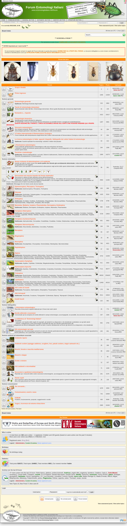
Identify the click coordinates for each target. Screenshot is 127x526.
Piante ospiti (19, 378)
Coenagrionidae (45, 194)
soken (117, 104)
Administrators (20, 443)
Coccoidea (43, 227)
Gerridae (17, 214)
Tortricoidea (42, 285)
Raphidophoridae (20, 202)
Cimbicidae (38, 263)
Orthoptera (19, 199)
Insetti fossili (19, 299)
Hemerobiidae (45, 244)
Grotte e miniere (20, 361)
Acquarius (117, 346)
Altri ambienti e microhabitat (25, 366)
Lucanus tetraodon (117, 340)
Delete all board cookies (8, 409)
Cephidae (32, 263)
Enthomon (85, 474)
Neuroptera (19, 242)
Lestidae (89, 194)
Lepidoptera (19, 280)
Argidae (25, 263)
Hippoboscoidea (28, 257)
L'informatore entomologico (25, 307)
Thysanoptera (52, 290)
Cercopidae (36, 221)
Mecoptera (18, 230)
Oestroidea (71, 257)
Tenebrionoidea (73, 277)
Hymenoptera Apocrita (23, 267)
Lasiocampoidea (56, 283)
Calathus (98, 473)
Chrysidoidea (42, 269)
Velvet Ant (116, 90)
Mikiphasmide (14, 478)
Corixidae (83, 213)
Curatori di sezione (31, 443)
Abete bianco (117, 296)
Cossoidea (59, 282)
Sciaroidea (10, 258)
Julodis (116, 310)
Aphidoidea (35, 227)
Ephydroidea (19, 257)
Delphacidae (66, 221)
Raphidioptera (20, 247)
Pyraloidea (20, 285)
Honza (117, 332)
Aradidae (53, 213)
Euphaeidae (74, 194)
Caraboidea (52, 275)
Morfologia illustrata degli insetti (32, 103)
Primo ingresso (20, 93)
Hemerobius (117, 250)
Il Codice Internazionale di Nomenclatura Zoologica (33, 133)
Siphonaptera (35, 290)
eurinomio (93, 474)
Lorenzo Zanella (67, 476)
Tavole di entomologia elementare (27, 107)
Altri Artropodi (20, 293)
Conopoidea (67, 255)
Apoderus (91, 473)
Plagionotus (47, 478)
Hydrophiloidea (35, 277)
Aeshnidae (26, 194)
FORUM (17, 398)
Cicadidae (52, 221)
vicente (84, 478)
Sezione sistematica (8, 159)
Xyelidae (89, 263)
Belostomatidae (61, 213)
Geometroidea (19, 283)
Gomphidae (82, 194)
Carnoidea (49, 255)
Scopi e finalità (20, 87)
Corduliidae (66, 194)
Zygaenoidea (62, 285)
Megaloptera (19, 236)
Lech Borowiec (49, 476)
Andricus (67, 473)
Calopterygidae (35, 194)
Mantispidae (54, 244)
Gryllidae (32, 201)
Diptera (17, 253)
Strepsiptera (43, 290)
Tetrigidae (38, 202)
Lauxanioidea (38, 257)
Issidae (72, 221)
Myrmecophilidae (60, 201)
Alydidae (38, 213)
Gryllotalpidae (40, 201)
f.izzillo (117, 369)
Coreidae (76, 213)
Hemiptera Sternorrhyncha (24, 225)
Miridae (30, 214)
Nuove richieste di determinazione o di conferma (32, 161)
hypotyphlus (35, 476)
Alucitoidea (33, 282)
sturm (117, 357)
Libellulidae (18, 196)
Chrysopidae (36, 244)
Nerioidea (64, 257)
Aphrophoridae (27, 221)
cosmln (116, 155)
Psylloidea (50, 227)
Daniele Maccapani (58, 474)
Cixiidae (58, 221)
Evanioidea (58, 269)
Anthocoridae (45, 213)
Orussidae (58, 263)
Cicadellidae (44, 221)
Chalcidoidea (33, 269)
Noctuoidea (76, 283)
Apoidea (25, 269)
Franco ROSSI (116, 290)
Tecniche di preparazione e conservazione (28, 156)
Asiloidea (34, 255)
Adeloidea (26, 282)
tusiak (79, 478)
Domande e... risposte (23, 113)
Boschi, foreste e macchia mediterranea (29, 349)
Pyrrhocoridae (59, 214)
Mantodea (54, 207)
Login (4, 488)
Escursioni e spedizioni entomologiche (29, 372)
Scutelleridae (84, 214)
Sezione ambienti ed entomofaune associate (16, 335)
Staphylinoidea (62, 277)
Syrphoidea (48, 258)
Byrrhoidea (44, 275)
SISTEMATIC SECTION (43, 20)
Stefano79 (117, 181)
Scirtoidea (54, 277)
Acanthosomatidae (29, 213)
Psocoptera (26, 290)
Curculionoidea (86, 275)
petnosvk (117, 389)
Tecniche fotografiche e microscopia (81, 154)
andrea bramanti (57, 473)
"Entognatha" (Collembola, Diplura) (48, 295)
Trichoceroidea (80, 258)
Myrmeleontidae (63, 244)
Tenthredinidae (81, 263)
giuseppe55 (116, 269)
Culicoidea (75, 255)
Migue (115, 476)
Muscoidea (46, 257)
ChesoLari (117, 115)
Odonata (18, 192)
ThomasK (72, 478)
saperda (61, 478)
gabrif (110, 474)
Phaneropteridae (80, 201)
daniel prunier (117, 142)
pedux (40, 478)
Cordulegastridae (56, 194)
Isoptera (47, 207)
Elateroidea (26, 277)
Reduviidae (67, 214)
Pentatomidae (50, 214)
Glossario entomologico (23, 128)
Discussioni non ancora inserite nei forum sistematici (34, 176)
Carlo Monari (112, 473)
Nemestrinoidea (56, 257)
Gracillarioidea (28, 283)
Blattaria (25, 207)
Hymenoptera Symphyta (23, 261)
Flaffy (117, 148)
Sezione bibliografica (9, 305)
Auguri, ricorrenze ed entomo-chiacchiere (30, 403)
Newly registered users (44, 443)
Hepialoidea (37, 283)
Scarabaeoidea (45, 277)
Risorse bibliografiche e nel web (33, 154)
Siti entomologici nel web (24, 329)
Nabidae (36, 214)
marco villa (116, 95)
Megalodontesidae (49, 263)
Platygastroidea (78, 269)
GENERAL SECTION (28, 20)
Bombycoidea (42, 282)
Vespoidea (18, 270)
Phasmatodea (62, 207)
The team (18, 409)
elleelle (116, 406)
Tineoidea (35, 285)
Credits (57, 520)
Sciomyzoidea (18, 258)
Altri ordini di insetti (22, 288)
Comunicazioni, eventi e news (25, 392)
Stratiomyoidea (39, 258)
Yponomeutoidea (52, 285)
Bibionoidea (41, 255)
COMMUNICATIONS (14, 20)
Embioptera (40, 207)
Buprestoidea (36, 275)
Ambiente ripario (21, 338)
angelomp (83, 473)
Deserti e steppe (21, 355)
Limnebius (58, 476)
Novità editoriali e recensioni (25, 313)
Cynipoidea (50, 269)
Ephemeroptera (28, 189)
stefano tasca (117, 363)
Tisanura (60, 290)
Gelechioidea (86, 282)
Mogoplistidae (49, 201)
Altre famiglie (46, 202)
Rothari (54, 478)
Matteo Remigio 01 (89, 476)
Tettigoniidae (30, 202)
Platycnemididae (28, 196)
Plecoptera (36, 189)
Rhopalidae (75, 214)
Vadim (69, 463)
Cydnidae (90, 213)
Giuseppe (117, 208)
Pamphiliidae (66, 263)
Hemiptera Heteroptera (23, 211)
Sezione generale (7, 99)
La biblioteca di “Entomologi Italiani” (28, 319)
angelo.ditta (75, 473)
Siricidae (73, 263)
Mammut (117, 238)
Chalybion (117, 136)
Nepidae (42, 214)
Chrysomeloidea (68, 275)
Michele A (117, 189)
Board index (6, 31)
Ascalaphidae (27, 244)
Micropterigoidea (67, 283)
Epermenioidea (76, 282)
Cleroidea (60, 275)
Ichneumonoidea (67, 269)
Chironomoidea (58, 255)
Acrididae (26, 201)
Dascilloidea (18, 277)
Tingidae (91, 214)
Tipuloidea (72, 258)
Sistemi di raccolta (63, 154)
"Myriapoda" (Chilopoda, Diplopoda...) (71, 295)
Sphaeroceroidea (28, 258)
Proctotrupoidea (89, 269)
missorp (116, 130)
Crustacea (33, 295)
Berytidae (70, 213)
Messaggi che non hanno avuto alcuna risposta (28, 184)
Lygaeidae (24, 214)
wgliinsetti (117, 394)
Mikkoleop (23, 478)
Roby (117, 110)
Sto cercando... (20, 386)
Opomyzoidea (80, 257)
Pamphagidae (70, 201)
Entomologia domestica (23, 119)
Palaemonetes (32, 478)
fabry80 (116, 324)
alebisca (48, 473)
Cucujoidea (77, 275)
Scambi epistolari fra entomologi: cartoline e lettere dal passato (41, 141)
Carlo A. (104, 473)
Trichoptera (44, 189)
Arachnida (26, 295)
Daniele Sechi (116, 374)
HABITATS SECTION (59, 20)
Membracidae (80, 221)
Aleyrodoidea (27, 227)
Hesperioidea (46, 283)
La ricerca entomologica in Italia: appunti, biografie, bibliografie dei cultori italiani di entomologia (50, 139)
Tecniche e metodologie (23, 152)
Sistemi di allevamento (50, 154)
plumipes (117, 244)
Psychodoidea (89, 257)
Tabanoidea (56, 258)
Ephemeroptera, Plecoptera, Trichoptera (29, 187)
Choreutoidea (51, 282)
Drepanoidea (67, 282)
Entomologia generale (23, 101)
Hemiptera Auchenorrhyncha (25, 219)
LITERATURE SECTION (74, 20)
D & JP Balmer (46, 474)
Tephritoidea (64, 258)
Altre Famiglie (89, 221)
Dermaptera (32, 207)
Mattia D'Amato (101, 476)
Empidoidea (82, 255)
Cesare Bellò (22, 474)
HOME (3, 20)
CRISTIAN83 (117, 301)
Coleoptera (19, 273)
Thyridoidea (27, 285)
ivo (117, 283)
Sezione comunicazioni (9, 384)
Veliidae (9, 216)
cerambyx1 (13, 474)
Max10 (110, 476)
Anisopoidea (27, 255)
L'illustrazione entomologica (25, 145)
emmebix (117, 221)
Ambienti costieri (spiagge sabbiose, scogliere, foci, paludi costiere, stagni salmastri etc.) (47, 344)
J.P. (41, 476)
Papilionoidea (85, 283)
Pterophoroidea (11, 285)
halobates (21, 476)
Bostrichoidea (27, 275)
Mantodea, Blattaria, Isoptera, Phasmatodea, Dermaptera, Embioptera (40, 205)
